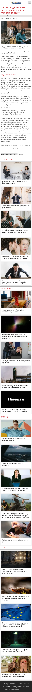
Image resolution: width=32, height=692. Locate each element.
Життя (4, 145)
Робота (28, 145)
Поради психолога (19, 145)
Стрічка (21, 154)
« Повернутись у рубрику (9, 154)
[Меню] (29, 2)
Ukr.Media (11, 53)
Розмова (9, 145)
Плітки (16, 148)
